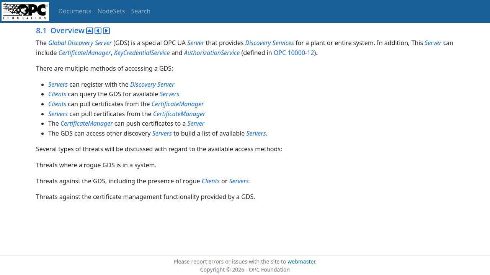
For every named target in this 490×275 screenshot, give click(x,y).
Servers (58, 84)
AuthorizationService (212, 53)
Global (57, 43)
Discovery (80, 43)
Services (283, 43)
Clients (57, 94)
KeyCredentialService (142, 53)
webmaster (301, 261)
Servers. (239, 181)
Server (103, 43)
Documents (74, 11)
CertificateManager (85, 53)
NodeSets (111, 11)
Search (141, 11)
